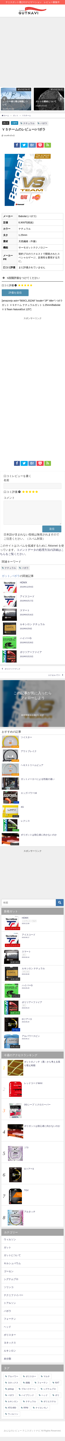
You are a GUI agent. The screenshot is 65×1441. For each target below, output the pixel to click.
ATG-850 (12, 1412)
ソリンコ (9, 1291)
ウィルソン (10, 1243)
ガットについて (12, 1259)
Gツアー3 (29, 1173)
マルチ (47, 1381)
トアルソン (10, 1307)
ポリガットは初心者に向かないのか (42, 1130)
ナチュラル (28, 123)
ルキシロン (10, 1355)
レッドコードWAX (33, 1087)
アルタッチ (29, 1216)
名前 (6, 480)
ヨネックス (10, 1347)
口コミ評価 (8, 285)
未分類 (7, 1363)
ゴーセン (9, 1275)
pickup (11, 1393)
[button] (4, 99)
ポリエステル (50, 1406)
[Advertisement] (32, 51)
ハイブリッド (27, 1399)
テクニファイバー (13, 1299)
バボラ (14, 123)
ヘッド (7, 1331)
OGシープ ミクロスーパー (37, 1109)
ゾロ (26, 1151)
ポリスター (10, 1339)
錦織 (28, 1387)
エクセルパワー (54, 679)
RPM (26, 1412)
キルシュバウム (12, 1267)
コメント (9, 497)
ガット (5, 123)
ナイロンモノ (42, 1412)
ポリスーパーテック (12, 673)
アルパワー (13, 1381)
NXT (57, 1387)
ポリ (57, 1399)
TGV (26, 1194)
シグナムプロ (11, 1283)
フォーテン (10, 1323)
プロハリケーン (28, 1393)
